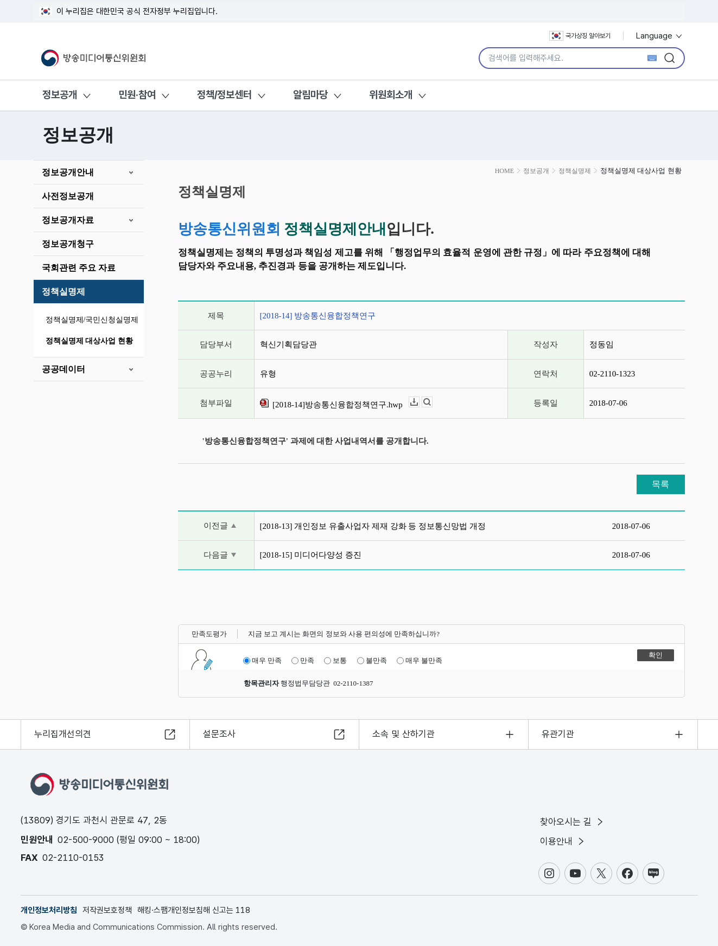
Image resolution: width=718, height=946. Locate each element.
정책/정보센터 (224, 94)
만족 (302, 660)
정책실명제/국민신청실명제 (92, 320)
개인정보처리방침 (49, 910)
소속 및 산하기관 (403, 733)
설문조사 (219, 733)
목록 (660, 484)
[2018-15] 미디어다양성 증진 (311, 555)
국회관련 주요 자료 (79, 267)
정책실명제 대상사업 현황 (89, 341)
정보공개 (59, 94)
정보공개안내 (68, 172)
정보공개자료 (68, 220)
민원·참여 (137, 94)
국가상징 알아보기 (580, 36)
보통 (335, 660)
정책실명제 (63, 291)
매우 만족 (262, 660)
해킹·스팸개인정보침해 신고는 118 (193, 910)
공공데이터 (63, 369)
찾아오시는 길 (572, 821)
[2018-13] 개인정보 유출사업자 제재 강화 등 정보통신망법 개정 (373, 526)
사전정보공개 (68, 196)
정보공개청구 (68, 243)
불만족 (372, 660)
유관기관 (558, 733)
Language (659, 36)
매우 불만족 (419, 660)
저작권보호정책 (107, 910)
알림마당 (310, 94)
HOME (504, 171)
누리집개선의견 (62, 733)
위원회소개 (390, 94)
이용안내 (563, 841)
